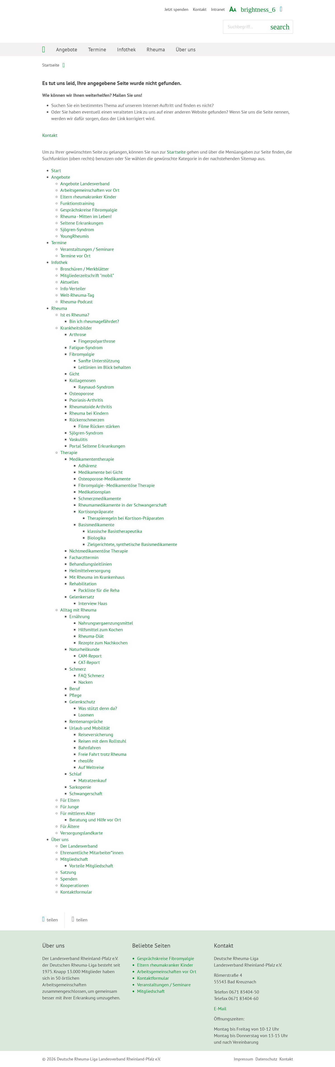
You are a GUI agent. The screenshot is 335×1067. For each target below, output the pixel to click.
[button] (50, 920)
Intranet (218, 9)
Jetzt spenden (176, 9)
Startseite (50, 65)
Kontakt (199, 9)
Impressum (243, 1059)
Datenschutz (266, 1059)
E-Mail (220, 1009)
